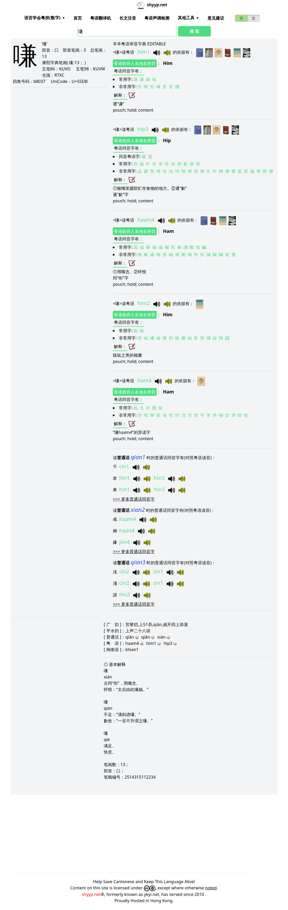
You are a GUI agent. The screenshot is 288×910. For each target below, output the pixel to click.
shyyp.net (91, 894)
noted (211, 888)
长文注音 (127, 18)
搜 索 (194, 31)
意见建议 (215, 18)
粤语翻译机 (100, 18)
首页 (77, 18)
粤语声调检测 (156, 18)
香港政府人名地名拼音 (135, 63)
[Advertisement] (144, 833)
